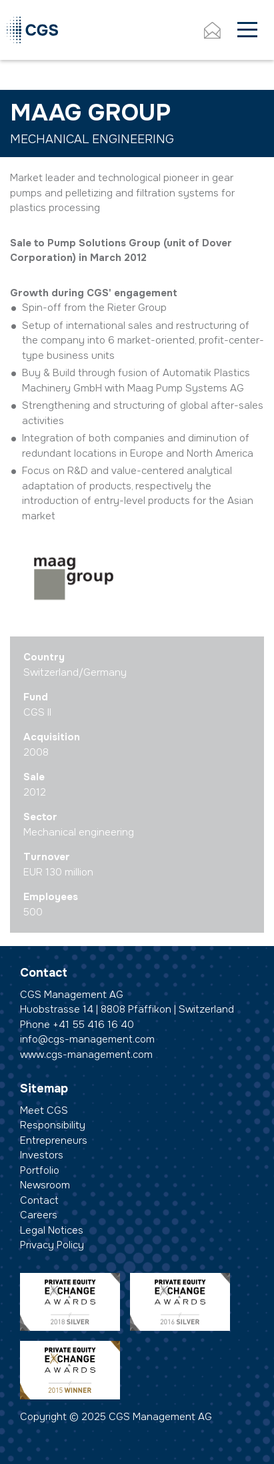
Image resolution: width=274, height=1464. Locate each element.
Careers (38, 1215)
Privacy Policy (52, 1245)
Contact (39, 1200)
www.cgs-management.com (86, 1054)
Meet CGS (44, 1110)
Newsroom (45, 1185)
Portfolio (39, 1170)
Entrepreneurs (53, 1140)
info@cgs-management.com (87, 1039)
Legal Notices (51, 1230)
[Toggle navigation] (247, 30)
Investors (41, 1155)
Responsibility (52, 1125)
